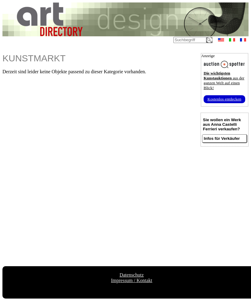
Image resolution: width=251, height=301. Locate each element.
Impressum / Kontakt (131, 280)
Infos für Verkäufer (222, 138)
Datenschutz (132, 274)
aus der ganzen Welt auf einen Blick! (224, 80)
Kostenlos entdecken (225, 99)
